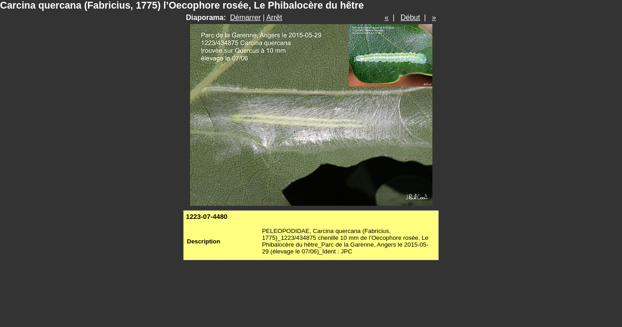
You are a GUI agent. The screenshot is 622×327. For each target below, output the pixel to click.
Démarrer (245, 17)
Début (410, 17)
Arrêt (274, 17)
